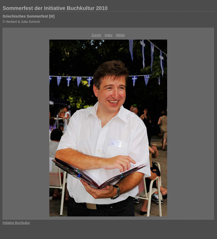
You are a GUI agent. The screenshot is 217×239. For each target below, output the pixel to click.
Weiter (120, 35)
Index (108, 35)
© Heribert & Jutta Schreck (21, 22)
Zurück (96, 35)
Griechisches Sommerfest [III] (29, 16)
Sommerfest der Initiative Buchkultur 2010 (55, 8)
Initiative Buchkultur (16, 223)
